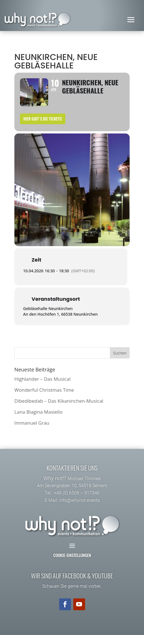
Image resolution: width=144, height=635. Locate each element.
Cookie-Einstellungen (72, 555)
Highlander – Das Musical (42, 379)
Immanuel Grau (31, 423)
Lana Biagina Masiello (38, 412)
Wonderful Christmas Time (44, 390)
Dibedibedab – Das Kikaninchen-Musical (58, 401)
